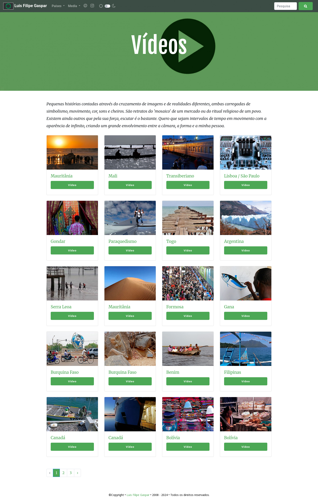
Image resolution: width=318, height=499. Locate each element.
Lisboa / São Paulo (241, 175)
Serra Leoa (61, 306)
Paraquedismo (122, 241)
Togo (171, 241)
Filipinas (232, 372)
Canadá (58, 437)
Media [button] (73, 6)
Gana (229, 306)
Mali (113, 175)
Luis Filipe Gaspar (25, 6)
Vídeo (72, 185)
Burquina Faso (65, 372)
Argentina (234, 241)
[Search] (285, 6)
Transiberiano (180, 175)
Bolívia (173, 437)
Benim (172, 372)
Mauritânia (61, 175)
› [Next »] (77, 472)
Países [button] (57, 6)
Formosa (175, 306)
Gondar (58, 241)
